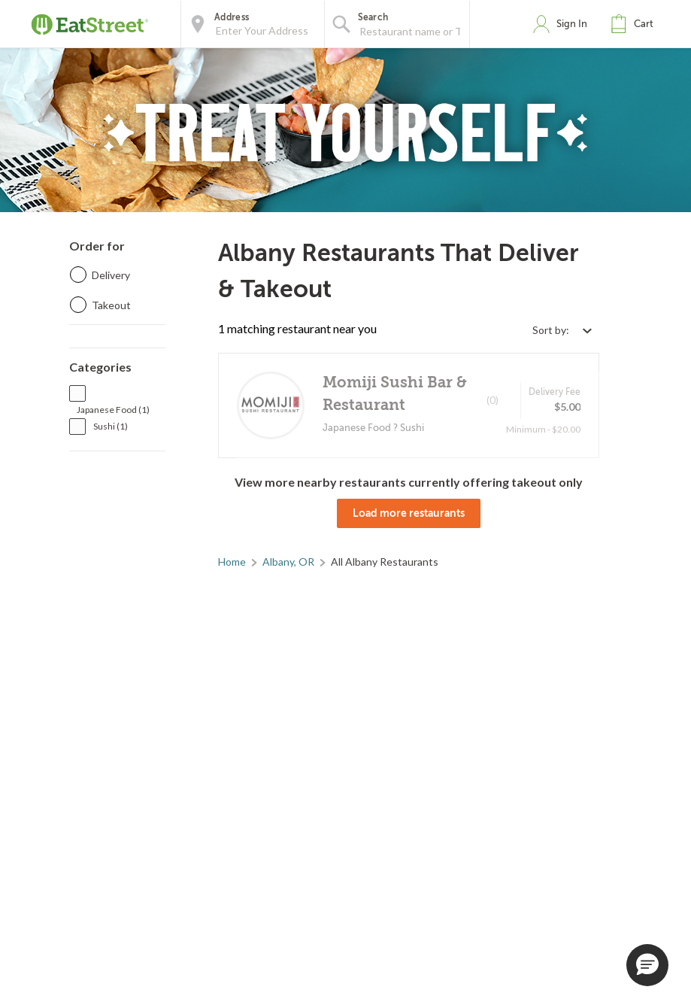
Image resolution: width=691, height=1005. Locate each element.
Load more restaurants (409, 513)
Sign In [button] (571, 23)
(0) (492, 400)
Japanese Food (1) (113, 409)
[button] (635, 24)
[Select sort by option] (561, 329)
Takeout (111, 305)
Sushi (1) (110, 426)
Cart (643, 23)
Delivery (111, 275)
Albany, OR (288, 561)
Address (231, 17)
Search (373, 17)
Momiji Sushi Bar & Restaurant (395, 394)
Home (232, 561)
